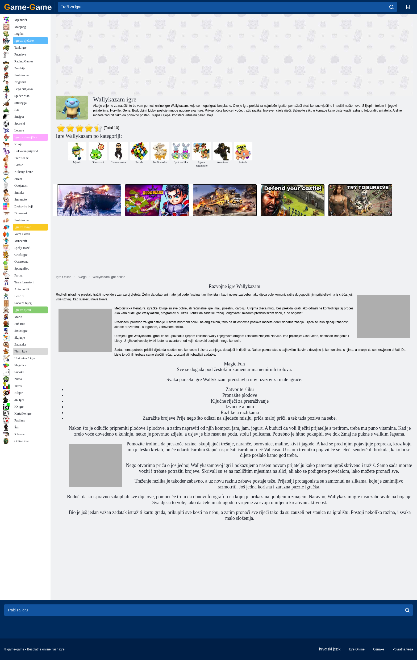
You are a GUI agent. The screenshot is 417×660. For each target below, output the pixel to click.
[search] (391, 7)
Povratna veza (403, 649)
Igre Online (357, 649)
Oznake (378, 649)
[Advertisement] (145, 54)
